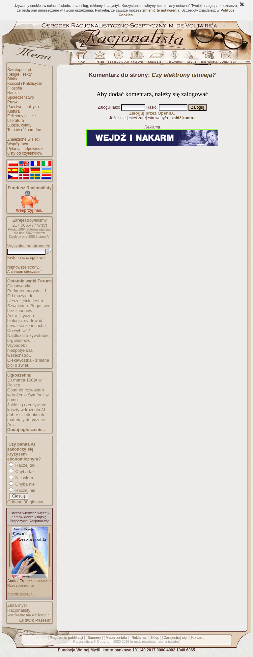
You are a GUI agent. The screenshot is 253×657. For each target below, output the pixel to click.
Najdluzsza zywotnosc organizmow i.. (28, 338)
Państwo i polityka (23, 106)
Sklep (154, 637)
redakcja (149, 641)
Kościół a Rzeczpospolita (29, 583)
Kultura (13, 111)
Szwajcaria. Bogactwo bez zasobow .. (28, 308)
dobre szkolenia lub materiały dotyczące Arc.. (26, 419)
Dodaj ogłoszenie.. (26, 429)
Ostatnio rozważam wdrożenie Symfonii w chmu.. (28, 394)
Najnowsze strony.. (23, 267)
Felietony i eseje (21, 116)
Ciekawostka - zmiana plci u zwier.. (28, 363)
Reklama (138, 637)
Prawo (12, 102)
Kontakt (197, 637)
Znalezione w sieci (23, 139)
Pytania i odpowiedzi (25, 148)
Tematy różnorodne (24, 130)
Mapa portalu (116, 637)
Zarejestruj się (175, 637)
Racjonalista (83, 641)
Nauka (13, 93)
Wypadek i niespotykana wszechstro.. (20, 350)
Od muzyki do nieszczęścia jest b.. (26, 298)
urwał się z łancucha (26, 325)
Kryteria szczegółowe (25, 257)
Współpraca (17, 144)
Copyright (104, 641)
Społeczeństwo (20, 97)
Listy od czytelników (24, 153)
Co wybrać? (18, 330)
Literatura (15, 120)
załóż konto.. (183, 118)
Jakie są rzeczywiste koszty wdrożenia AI (26, 407)
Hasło (151, 107)
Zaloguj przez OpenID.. (152, 113)
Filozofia (14, 88)
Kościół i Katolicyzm (24, 83)
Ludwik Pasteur (35, 620)
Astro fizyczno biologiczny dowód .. (26, 318)
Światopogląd (19, 69)
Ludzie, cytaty (19, 125)
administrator (169, 641)
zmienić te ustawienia (160, 10)
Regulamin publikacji (66, 637)
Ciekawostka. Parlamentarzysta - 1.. (28, 288)
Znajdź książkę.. (21, 594)
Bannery (94, 637)
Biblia (12, 79)
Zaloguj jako (108, 107)
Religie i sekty (19, 74)
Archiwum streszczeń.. (25, 272)
